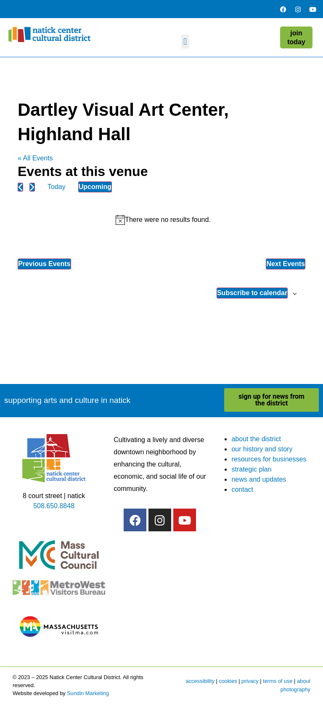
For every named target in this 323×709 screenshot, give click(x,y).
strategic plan (251, 469)
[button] (185, 41)
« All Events (35, 158)
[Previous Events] (20, 187)
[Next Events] (32, 187)
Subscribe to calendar (252, 292)
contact (242, 489)
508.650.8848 (53, 505)
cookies (228, 681)
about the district (256, 438)
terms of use (277, 681)
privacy (250, 681)
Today (57, 186)
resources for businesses (268, 459)
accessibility (200, 681)
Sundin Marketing (88, 693)
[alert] (163, 220)
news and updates (258, 479)
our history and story (261, 449)
